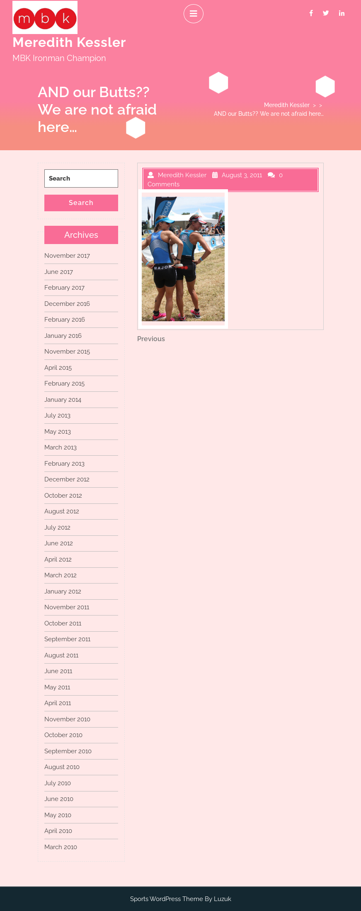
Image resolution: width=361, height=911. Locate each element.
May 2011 (57, 687)
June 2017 (58, 272)
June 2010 (58, 799)
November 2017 (67, 255)
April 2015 (58, 367)
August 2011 (61, 655)
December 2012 (67, 479)
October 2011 (62, 623)
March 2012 (60, 575)
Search (81, 203)
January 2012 (62, 591)
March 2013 (60, 447)
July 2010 (57, 783)
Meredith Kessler (69, 42)
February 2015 (64, 383)
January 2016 (63, 335)
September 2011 (67, 639)
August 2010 (62, 767)
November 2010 (67, 719)
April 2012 (58, 559)
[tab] (194, 13)
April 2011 (57, 703)
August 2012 (61, 511)
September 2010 (68, 751)
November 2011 (66, 607)
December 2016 (67, 304)
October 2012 (63, 495)
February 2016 (64, 319)
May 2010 (57, 815)
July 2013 (57, 415)
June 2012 (58, 543)
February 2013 (64, 463)
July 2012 (57, 527)
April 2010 (58, 831)
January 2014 (62, 399)
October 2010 (63, 735)
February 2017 (64, 287)
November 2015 (67, 351)
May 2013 (57, 431)
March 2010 (60, 847)
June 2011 (58, 671)
